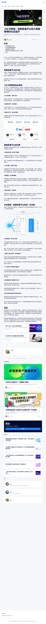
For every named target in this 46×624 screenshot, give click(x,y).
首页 (6, 358)
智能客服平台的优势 (10, 49)
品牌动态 (9, 6)
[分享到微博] (38, 39)
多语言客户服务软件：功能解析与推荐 (17, 382)
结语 (6, 52)
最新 (2, 6)
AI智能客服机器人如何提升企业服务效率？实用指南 (21, 410)
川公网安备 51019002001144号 (26, 621)
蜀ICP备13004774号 (34, 621)
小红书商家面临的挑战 (10, 47)
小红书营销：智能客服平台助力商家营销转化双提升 (19, 358)
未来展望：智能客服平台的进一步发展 (14, 50)
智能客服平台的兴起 (10, 46)
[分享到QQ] (35, 39)
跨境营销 (21, 6)
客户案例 (13, 6)
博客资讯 (5, 6)
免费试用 (23, 428)
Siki (12, 350)
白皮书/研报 (17, 6)
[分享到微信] (33, 39)
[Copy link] (41, 39)
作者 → (5, 478)
